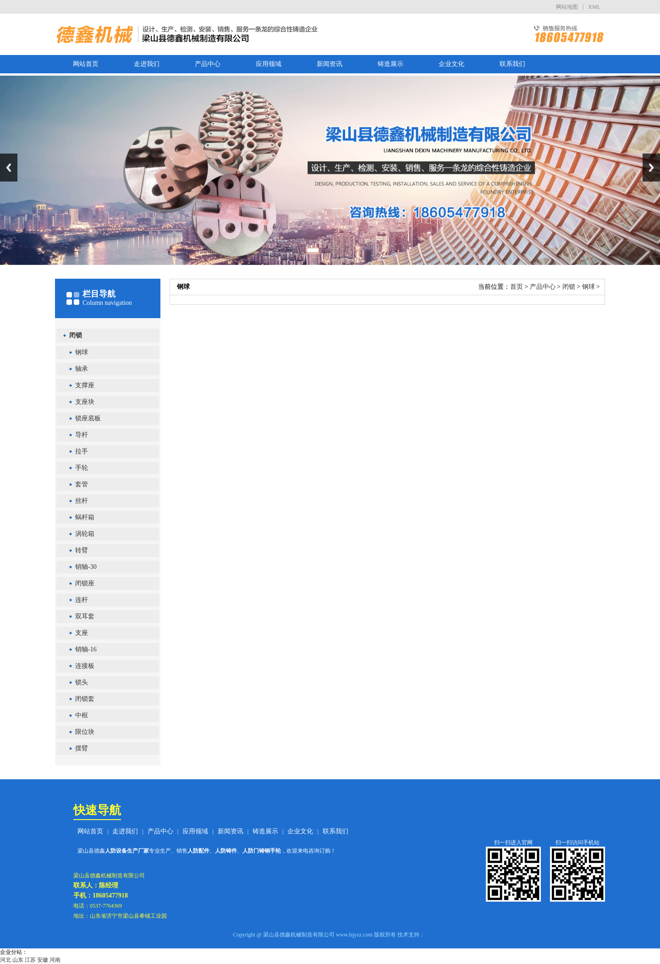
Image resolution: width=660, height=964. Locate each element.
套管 (81, 484)
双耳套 (84, 616)
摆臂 (81, 748)
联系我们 (512, 64)
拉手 (81, 451)
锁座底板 (88, 418)
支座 (81, 632)
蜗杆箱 (84, 517)
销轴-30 (86, 566)
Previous (8, 168)
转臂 (81, 550)
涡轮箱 (84, 533)
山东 (17, 960)
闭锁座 (84, 583)
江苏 (30, 960)
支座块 (84, 401)
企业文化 (451, 64)
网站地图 (567, 7)
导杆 (81, 434)
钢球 (81, 352)
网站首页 (86, 64)
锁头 (81, 682)
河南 (55, 960)
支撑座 (84, 385)
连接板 (84, 665)
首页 (516, 286)
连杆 (81, 599)
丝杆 (81, 500)
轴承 (81, 368)
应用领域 (268, 64)
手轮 (81, 467)
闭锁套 (84, 698)
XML (594, 7)
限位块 (84, 731)
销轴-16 (86, 649)
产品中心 (207, 64)
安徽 (42, 960)
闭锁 (75, 335)
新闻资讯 (329, 64)
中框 (81, 715)
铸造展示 (390, 64)
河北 (5, 960)
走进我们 (147, 64)
